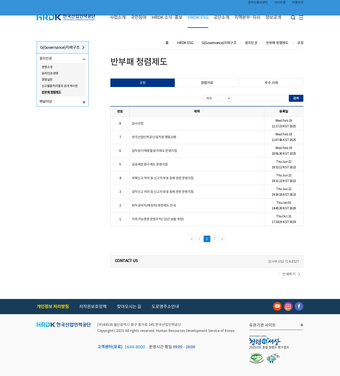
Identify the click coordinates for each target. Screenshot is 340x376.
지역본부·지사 (247, 17)
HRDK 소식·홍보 (167, 17)
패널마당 (45, 101)
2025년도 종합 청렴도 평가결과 (269, 347)
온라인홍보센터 (258, 3)
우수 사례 (271, 82)
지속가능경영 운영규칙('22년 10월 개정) (158, 219)
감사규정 (138, 123)
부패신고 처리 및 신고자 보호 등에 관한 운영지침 (163, 178)
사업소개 (118, 17)
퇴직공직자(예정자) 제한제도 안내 (154, 205)
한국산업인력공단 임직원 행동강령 (154, 137)
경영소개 (47, 67)
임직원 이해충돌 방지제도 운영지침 (154, 151)
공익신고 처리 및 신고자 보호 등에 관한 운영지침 (163, 192)
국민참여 (138, 17)
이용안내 (297, 3)
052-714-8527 (288, 261)
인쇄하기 (289, 274)
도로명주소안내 (165, 306)
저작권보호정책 (92, 306)
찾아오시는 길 (129, 306)
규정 (142, 82)
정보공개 (273, 17)
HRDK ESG (198, 17)
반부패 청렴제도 (51, 92)
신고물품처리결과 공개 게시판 (60, 86)
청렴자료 (207, 82)
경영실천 (47, 80)
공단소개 (221, 17)
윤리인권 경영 (50, 73)
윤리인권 (45, 58)
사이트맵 (280, 3)
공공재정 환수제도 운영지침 (150, 164)
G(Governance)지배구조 (60, 47)
